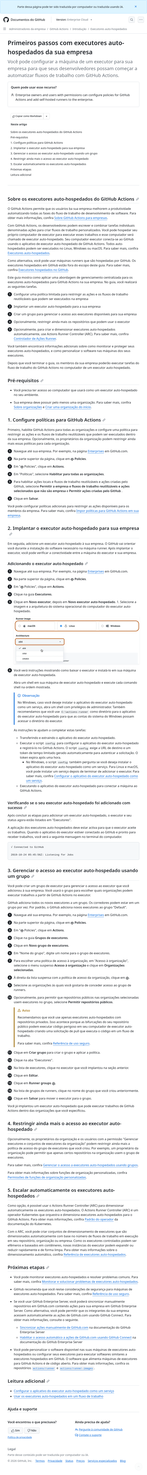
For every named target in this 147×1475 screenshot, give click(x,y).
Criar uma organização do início (68, 407)
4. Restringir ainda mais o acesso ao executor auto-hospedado (64, 1126)
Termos (40, 1461)
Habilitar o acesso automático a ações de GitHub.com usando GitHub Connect (76, 1337)
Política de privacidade (20, 1437)
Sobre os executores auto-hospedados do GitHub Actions (73, 199)
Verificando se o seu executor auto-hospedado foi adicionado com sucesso (69, 805)
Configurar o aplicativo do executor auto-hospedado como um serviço (64, 1391)
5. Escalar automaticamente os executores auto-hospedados (61, 1193)
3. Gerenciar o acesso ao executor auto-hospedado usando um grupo (73, 873)
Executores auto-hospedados (109, 29)
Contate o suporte (88, 1435)
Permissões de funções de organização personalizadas (47, 1177)
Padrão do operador (99, 1219)
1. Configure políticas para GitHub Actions (56, 420)
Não (31, 1430)
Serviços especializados (102, 1461)
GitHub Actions (59, 29)
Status (69, 1461)
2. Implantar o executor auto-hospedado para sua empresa (73, 530)
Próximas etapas (28, 1267)
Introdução (80, 29)
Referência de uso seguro (71, 1043)
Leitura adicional (29, 1381)
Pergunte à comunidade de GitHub (98, 1429)
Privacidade (55, 1461)
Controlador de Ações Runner (35, 339)
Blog (123, 1461)
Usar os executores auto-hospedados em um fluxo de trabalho (58, 1396)
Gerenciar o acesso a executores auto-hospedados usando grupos (90, 1165)
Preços (80, 1461)
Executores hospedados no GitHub (43, 270)
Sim (15, 1430)
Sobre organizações (28, 407)
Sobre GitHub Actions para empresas (80, 218)
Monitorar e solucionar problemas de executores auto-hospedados (90, 1282)
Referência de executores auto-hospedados (95, 1254)
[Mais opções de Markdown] (46, 116)
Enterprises (96, 451)
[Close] (136, 6)
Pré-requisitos (25, 380)
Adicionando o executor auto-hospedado (48, 563)
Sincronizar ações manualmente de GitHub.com (54, 1327)
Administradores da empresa (27, 29)
